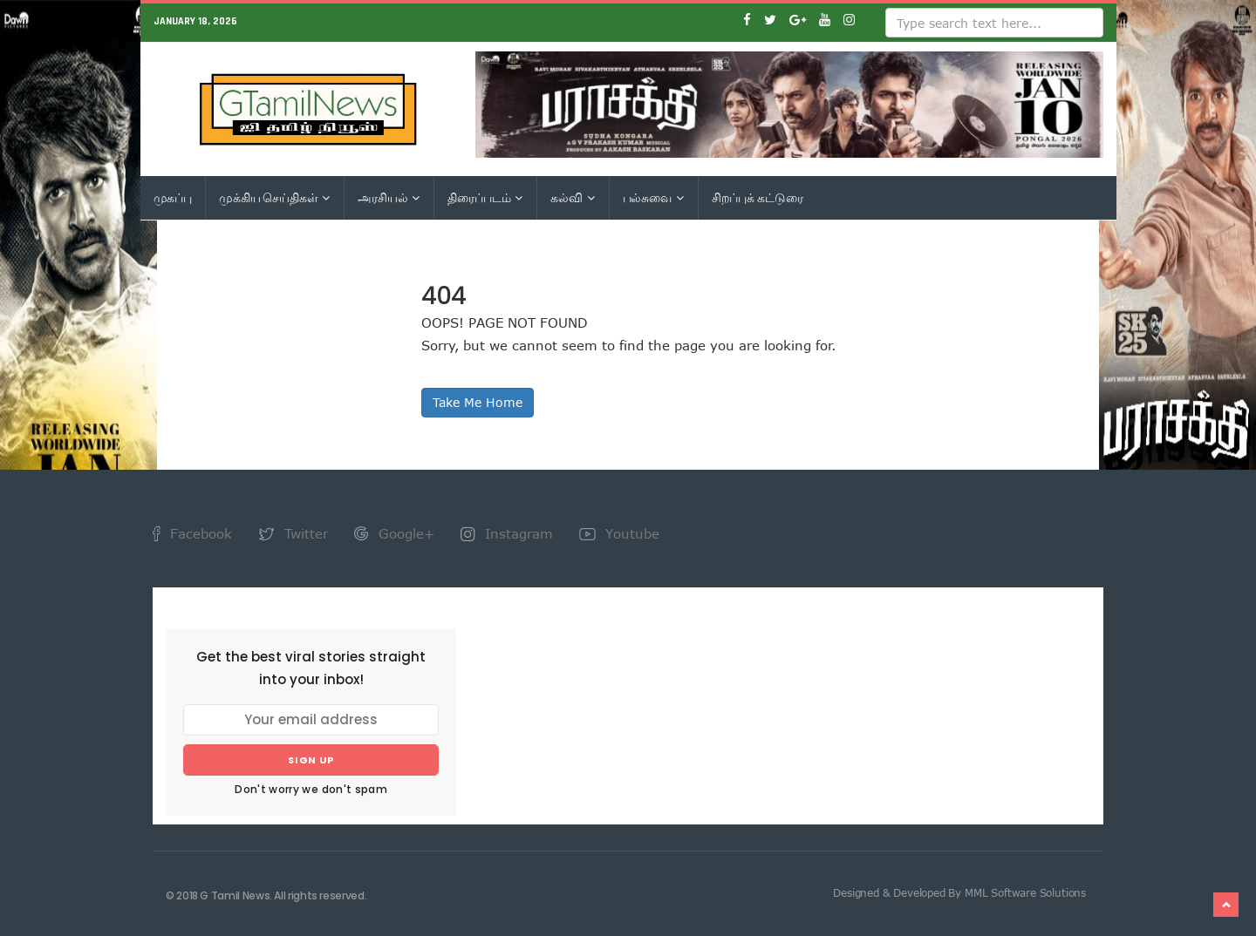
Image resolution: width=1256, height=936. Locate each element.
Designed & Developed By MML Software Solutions (959, 892)
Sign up (311, 760)
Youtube (619, 533)
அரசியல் (389, 198)
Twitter (293, 533)
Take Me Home (477, 402)
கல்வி (572, 198)
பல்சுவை (653, 198)
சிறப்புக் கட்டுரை (757, 198)
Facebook (192, 533)
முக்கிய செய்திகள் (274, 198)
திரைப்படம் (484, 198)
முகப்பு (173, 198)
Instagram (507, 533)
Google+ (394, 533)
